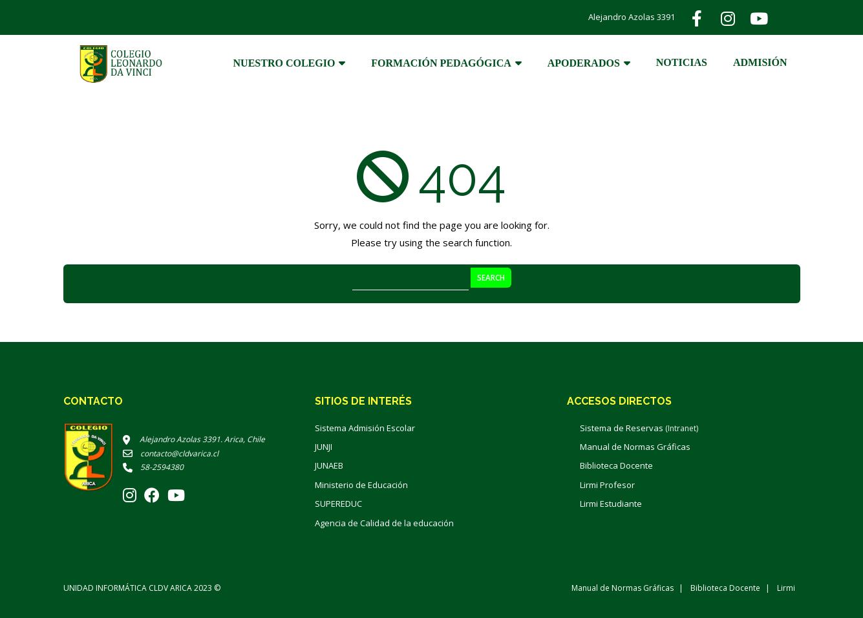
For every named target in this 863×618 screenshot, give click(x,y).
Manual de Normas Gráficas (635, 447)
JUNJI (323, 447)
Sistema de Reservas (639, 428)
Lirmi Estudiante (611, 503)
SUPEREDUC (338, 503)
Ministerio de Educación (361, 485)
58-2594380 (153, 467)
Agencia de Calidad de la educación (384, 523)
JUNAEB (329, 465)
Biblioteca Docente (616, 465)
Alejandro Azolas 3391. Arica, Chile (194, 439)
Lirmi (786, 587)
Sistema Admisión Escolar (365, 428)
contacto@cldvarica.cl (170, 453)
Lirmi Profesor (607, 485)
